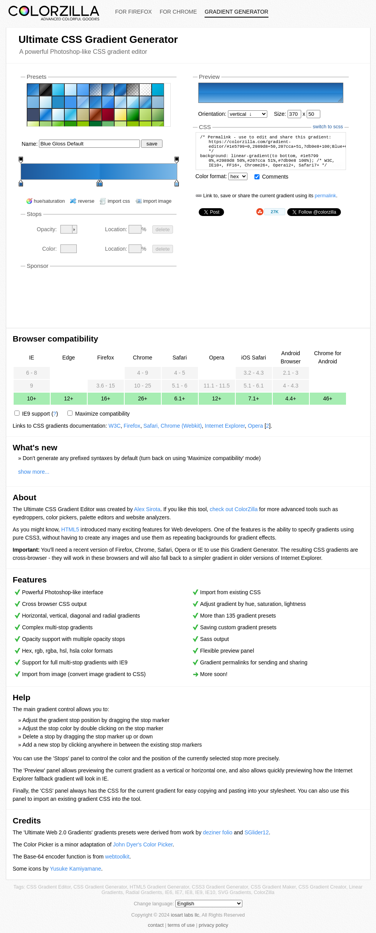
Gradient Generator (236, 12)
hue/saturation (49, 201)
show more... (33, 472)
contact (156, 925)
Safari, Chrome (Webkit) (172, 426)
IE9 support (36, 414)
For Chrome (178, 12)
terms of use (181, 925)
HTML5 (70, 529)
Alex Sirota (147, 509)
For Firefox (133, 12)
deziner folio (218, 832)
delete (162, 229)
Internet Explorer (225, 426)
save (152, 144)
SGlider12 (256, 832)
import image (157, 201)
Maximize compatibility (102, 414)
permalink (325, 204)
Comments (275, 185)
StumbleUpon (260, 219)
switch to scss (328, 126)
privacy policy (213, 925)
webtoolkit (117, 856)
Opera (255, 426)
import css (119, 201)
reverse (86, 201)
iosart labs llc (185, 915)
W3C (114, 426)
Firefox (132, 426)
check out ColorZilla (234, 509)
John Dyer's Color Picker (143, 844)
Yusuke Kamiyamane (75, 869)
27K (275, 220)
